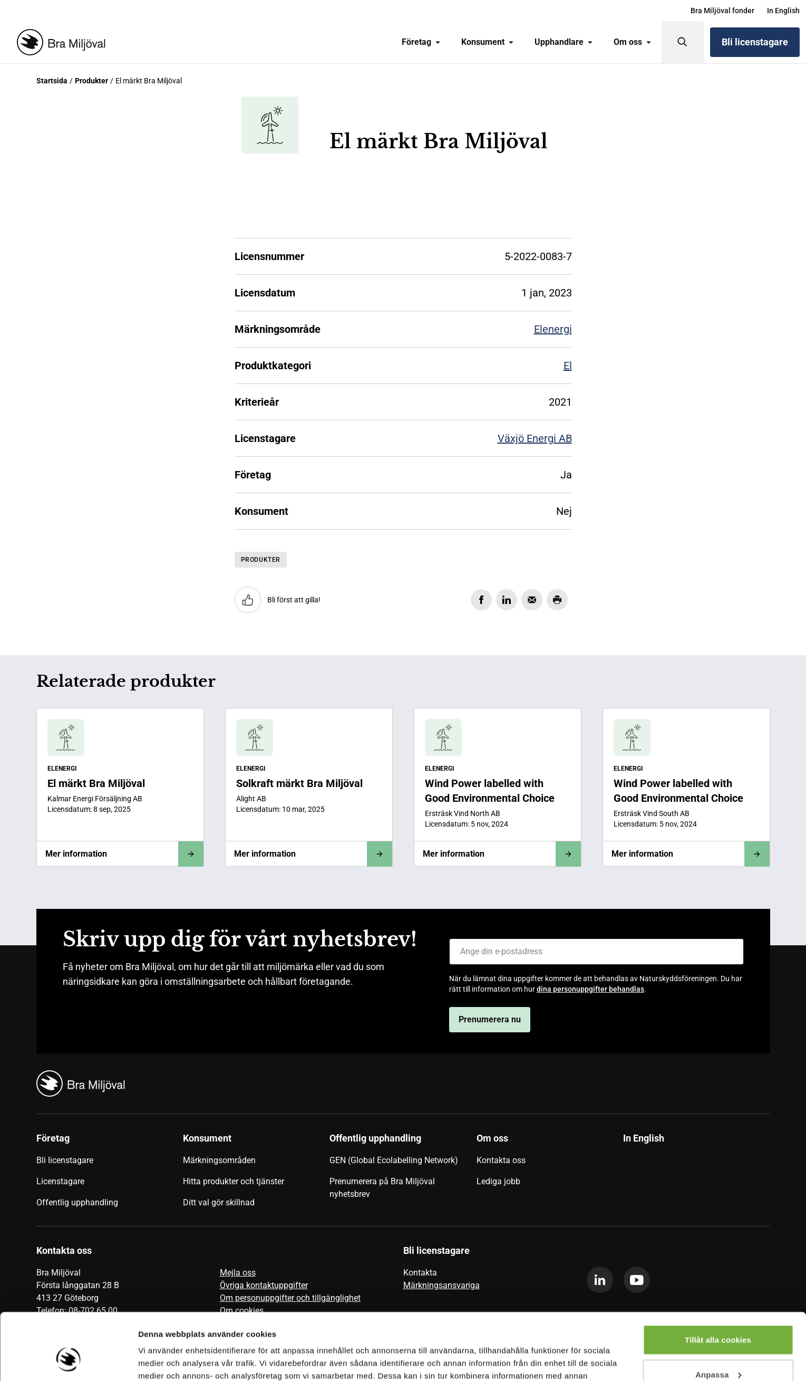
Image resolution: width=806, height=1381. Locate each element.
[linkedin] (600, 1280)
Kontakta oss (501, 1160)
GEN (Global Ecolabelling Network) (393, 1160)
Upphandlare (564, 42)
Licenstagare (60, 1181)
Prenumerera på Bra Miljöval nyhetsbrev (382, 1187)
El (568, 365)
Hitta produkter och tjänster (233, 1181)
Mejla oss (238, 1273)
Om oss (632, 42)
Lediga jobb (498, 1181)
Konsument (487, 42)
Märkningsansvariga (441, 1285)
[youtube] (637, 1280)
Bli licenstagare (755, 41)
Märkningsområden (219, 1160)
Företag (421, 42)
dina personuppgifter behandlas (590, 989)
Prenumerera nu (490, 1019)
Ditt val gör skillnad (219, 1202)
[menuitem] (722, 10)
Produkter (91, 80)
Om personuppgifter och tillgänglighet (290, 1298)
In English (783, 10)
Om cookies (242, 1311)
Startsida (51, 80)
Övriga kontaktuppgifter (264, 1285)
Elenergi (553, 329)
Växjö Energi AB (535, 438)
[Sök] (683, 42)
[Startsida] (59, 42)
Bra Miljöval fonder (722, 10)
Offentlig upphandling (77, 1202)
